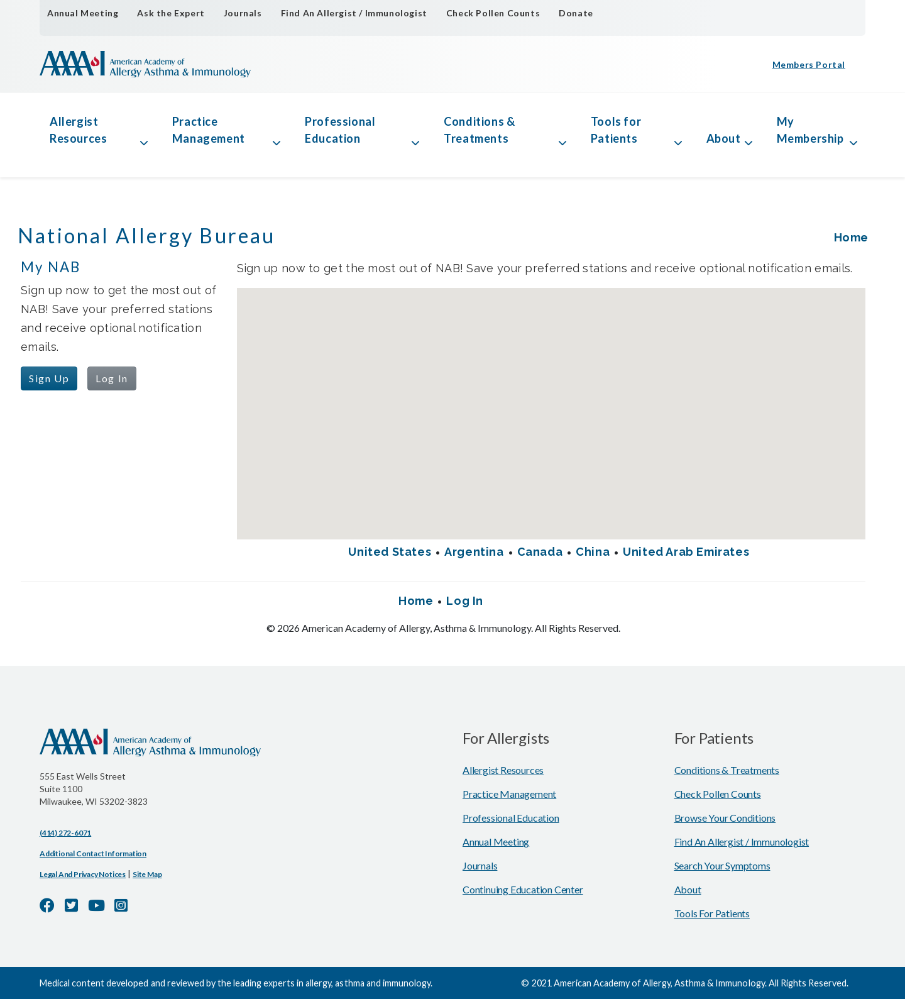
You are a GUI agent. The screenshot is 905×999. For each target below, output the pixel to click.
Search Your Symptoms (722, 865)
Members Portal (808, 64)
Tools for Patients (616, 129)
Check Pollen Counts (493, 13)
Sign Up (49, 378)
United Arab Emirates (686, 551)
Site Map (147, 874)
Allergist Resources (78, 129)
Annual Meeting (82, 13)
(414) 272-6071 (65, 832)
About (723, 138)
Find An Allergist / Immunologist (354, 13)
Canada (540, 551)
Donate (576, 13)
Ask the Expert (170, 13)
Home (851, 237)
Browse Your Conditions (725, 818)
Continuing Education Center (523, 889)
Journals (243, 13)
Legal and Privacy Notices (83, 874)
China (593, 551)
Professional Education (340, 129)
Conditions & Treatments (479, 129)
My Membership (810, 129)
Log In (112, 378)
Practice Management (208, 129)
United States (389, 551)
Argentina (473, 551)
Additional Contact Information (93, 853)
